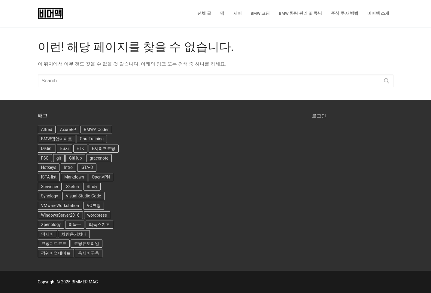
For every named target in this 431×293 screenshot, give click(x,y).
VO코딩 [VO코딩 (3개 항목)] (94, 205)
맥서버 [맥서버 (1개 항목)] (47, 234)
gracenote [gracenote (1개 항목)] (99, 158)
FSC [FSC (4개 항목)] (45, 158)
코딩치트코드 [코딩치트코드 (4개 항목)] (53, 243)
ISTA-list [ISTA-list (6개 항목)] (49, 177)
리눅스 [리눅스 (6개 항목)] (74, 224)
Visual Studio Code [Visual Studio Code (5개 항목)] (83, 196)
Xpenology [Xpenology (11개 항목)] (51, 224)
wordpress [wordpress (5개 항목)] (97, 215)
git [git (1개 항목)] (58, 158)
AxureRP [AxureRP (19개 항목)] (68, 129)
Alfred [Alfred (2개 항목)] (46, 129)
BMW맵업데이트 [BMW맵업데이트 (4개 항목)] (56, 138)
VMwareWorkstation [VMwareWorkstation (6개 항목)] (60, 205)
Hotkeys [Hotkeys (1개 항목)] (48, 167)
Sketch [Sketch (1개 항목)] (72, 186)
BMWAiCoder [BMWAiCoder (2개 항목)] (96, 129)
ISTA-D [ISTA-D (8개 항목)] (86, 167)
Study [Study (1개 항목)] (92, 186)
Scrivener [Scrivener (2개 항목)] (50, 186)
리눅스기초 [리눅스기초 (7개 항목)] (99, 224)
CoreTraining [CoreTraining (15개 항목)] (92, 138)
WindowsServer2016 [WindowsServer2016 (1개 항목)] (60, 215)
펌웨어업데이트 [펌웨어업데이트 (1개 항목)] (56, 253)
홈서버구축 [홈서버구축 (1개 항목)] (88, 253)
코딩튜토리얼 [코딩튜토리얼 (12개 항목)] (86, 243)
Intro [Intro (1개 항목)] (68, 167)
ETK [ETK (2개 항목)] (80, 148)
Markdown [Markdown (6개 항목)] (74, 177)
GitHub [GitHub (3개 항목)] (75, 158)
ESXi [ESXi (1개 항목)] (64, 148)
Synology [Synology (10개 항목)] (49, 196)
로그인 (319, 116)
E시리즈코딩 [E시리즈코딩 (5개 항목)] (103, 148)
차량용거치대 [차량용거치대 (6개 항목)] (74, 234)
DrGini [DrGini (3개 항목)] (47, 148)
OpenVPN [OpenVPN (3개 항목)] (101, 177)
